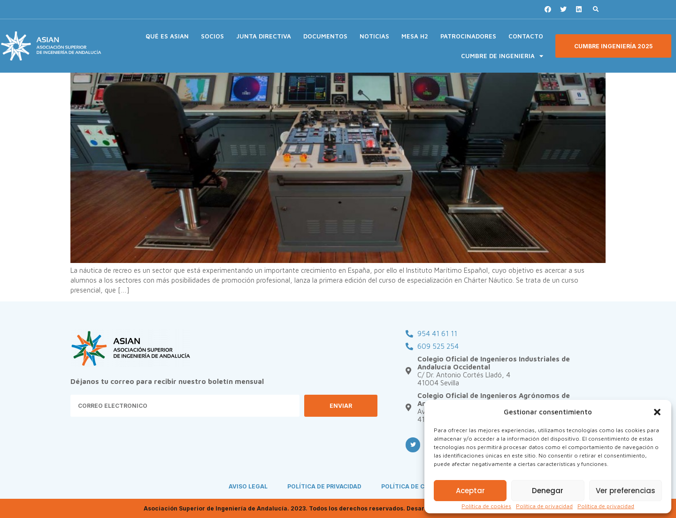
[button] (657, 412)
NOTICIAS (374, 36)
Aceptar (470, 490)
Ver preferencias (625, 490)
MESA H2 (414, 36)
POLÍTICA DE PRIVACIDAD (324, 486)
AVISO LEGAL (248, 486)
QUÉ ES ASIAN (167, 36)
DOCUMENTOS (325, 36)
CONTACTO (525, 36)
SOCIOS (212, 36)
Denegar (547, 490)
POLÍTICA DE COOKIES (414, 486)
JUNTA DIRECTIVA (263, 36)
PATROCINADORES (468, 36)
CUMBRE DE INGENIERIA (502, 56)
